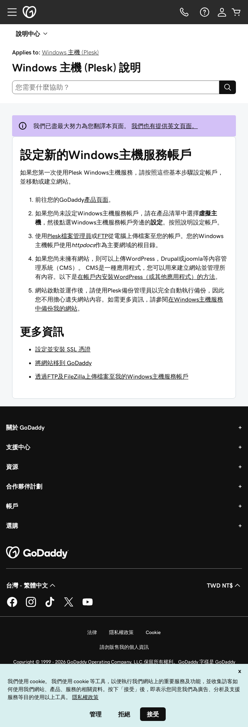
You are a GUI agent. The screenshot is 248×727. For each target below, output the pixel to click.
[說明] (203, 12)
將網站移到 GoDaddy (63, 363)
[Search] (227, 87)
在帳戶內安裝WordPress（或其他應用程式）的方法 (146, 277)
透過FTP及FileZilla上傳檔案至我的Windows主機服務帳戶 (111, 376)
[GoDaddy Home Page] (37, 552)
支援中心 (18, 447)
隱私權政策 (121, 632)
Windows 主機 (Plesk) (70, 52)
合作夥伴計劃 (24, 486)
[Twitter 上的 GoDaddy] (69, 606)
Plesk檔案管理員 (69, 236)
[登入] (222, 12)
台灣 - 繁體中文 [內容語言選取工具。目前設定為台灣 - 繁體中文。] (31, 585)
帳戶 (12, 506)
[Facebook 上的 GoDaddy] (12, 606)
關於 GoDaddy (25, 427)
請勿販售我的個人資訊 (124, 647)
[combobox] (115, 87)
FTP (102, 236)
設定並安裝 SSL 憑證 (63, 349)
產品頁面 (96, 199)
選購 (12, 526)
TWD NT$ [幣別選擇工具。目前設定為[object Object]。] (224, 585)
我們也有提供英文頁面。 (164, 126)
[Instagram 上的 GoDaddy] (31, 606)
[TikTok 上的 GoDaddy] (50, 606)
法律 (92, 632)
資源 (12, 467)
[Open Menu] (9, 12)
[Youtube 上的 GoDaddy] (88, 606)
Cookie (153, 632)
